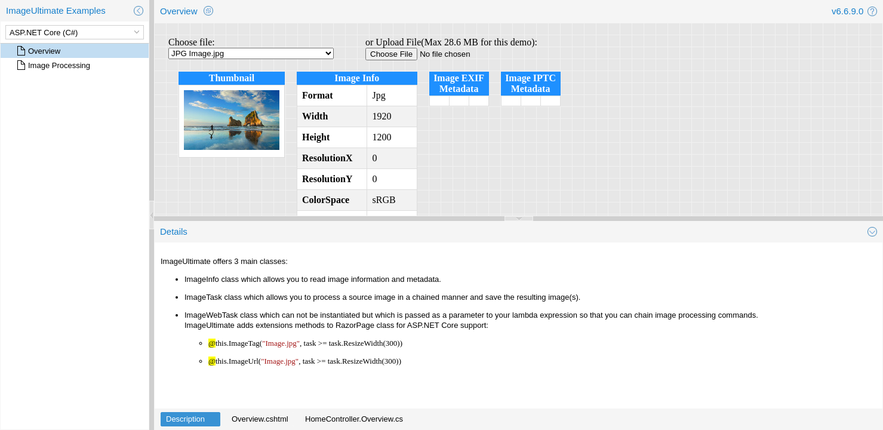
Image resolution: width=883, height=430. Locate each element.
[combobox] (68, 32)
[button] (138, 11)
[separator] (151, 215)
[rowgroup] (75, 236)
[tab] (190, 419)
